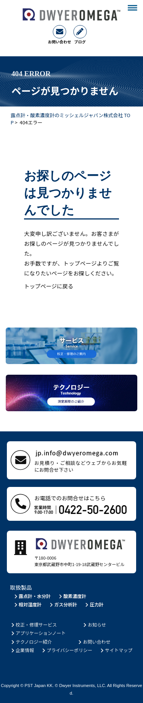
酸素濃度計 (72, 596)
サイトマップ (115, 650)
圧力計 (94, 604)
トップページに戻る (48, 286)
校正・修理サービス (33, 624)
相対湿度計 (27, 604)
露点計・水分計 (32, 596)
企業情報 (22, 650)
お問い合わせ (94, 641)
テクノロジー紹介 (31, 641)
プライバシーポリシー (66, 650)
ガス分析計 (62, 604)
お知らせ (94, 624)
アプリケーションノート (38, 633)
